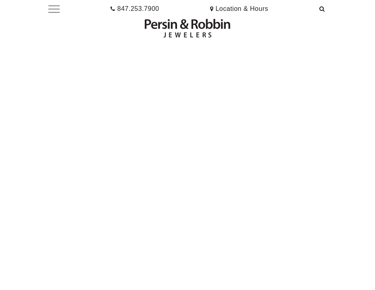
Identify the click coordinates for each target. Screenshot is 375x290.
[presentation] (239, 8)
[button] (54, 8)
